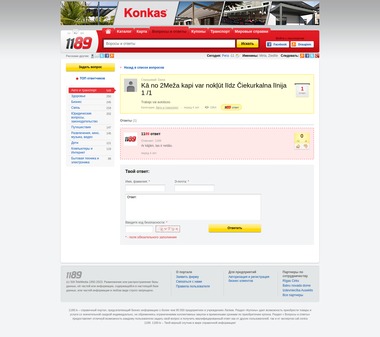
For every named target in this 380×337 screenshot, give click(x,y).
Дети (91, 143)
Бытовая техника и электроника (91, 160)
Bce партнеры (293, 295)
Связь (91, 108)
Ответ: (193, 207)
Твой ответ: (137, 171)
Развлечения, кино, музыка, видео (91, 135)
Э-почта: (181, 181)
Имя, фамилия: (137, 181)
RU (75, 33)
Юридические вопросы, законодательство (91, 117)
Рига (225, 56)
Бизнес (91, 102)
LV (69, 33)
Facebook (107, 56)
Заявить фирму (187, 277)
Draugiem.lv (112, 56)
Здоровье (91, 96)
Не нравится (306, 146)
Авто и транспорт (91, 90)
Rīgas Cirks (291, 281)
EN (82, 33)
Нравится (298, 146)
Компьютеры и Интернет (91, 150)
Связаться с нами (189, 281)
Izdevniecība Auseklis (298, 290)
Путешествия (91, 127)
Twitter (102, 56)
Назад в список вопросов (144, 67)
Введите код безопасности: (146, 222)
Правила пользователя (193, 286)
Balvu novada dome (297, 285)
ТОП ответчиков (92, 78)
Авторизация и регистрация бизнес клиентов (249, 279)
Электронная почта (97, 56)
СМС (92, 56)
